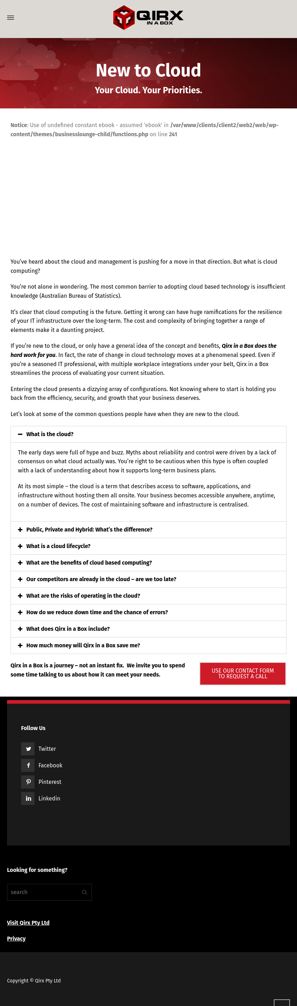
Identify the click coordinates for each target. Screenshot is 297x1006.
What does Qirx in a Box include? (68, 628)
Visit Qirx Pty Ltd (28, 922)
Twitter (47, 749)
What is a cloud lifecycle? (58, 546)
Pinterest (49, 782)
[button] (242, 674)
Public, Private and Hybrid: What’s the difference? (89, 529)
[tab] (148, 434)
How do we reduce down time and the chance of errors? (97, 612)
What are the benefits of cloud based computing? (89, 562)
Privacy (16, 938)
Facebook (50, 765)
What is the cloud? (50, 434)
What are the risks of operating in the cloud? (83, 595)
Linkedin (49, 798)
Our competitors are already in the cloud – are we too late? (101, 579)
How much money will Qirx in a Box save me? (83, 645)
